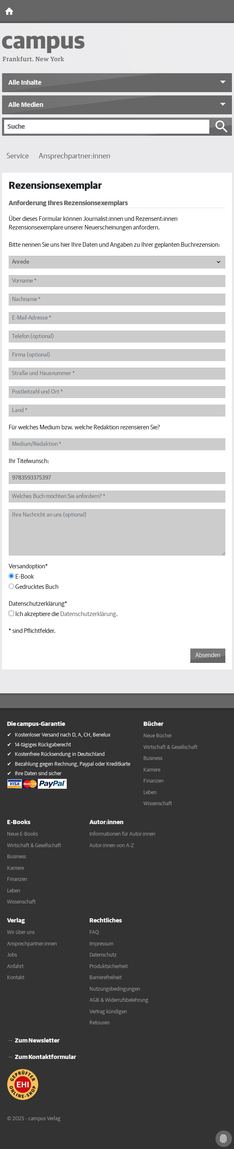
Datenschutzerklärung (38, 604)
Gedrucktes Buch (33, 587)
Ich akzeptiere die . (63, 614)
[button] (117, 82)
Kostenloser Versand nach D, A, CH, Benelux (62, 735)
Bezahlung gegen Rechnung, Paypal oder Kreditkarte (72, 764)
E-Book (21, 576)
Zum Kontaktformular (45, 1057)
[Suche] (106, 127)
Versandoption (28, 566)
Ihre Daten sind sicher (38, 773)
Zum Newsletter (37, 1041)
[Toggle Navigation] (226, 11)
